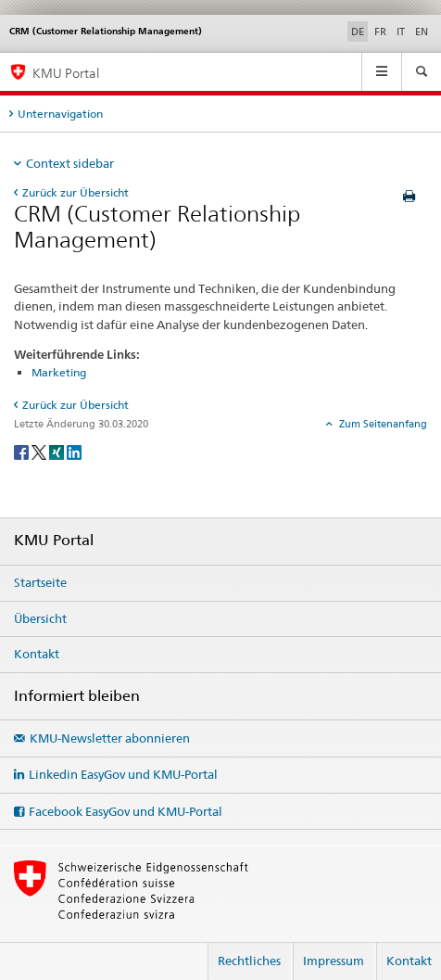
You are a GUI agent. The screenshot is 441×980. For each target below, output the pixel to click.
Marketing (59, 372)
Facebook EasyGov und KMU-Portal (125, 811)
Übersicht (40, 618)
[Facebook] (23, 451)
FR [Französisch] (380, 31)
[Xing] (58, 451)
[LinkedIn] (74, 451)
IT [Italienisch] (401, 31)
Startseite (40, 582)
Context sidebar (70, 163)
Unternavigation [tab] (60, 114)
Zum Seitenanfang (381, 423)
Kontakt (36, 653)
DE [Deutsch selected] (357, 31)
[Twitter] (40, 451)
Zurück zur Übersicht (75, 192)
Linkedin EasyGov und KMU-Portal (123, 774)
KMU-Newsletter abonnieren (110, 738)
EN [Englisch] (421, 31)
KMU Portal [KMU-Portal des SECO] (65, 73)
